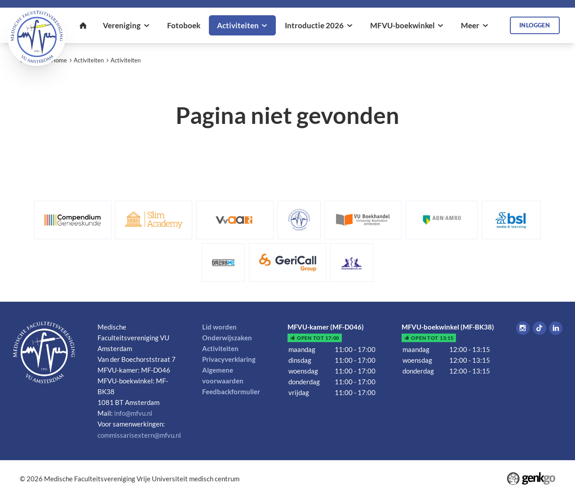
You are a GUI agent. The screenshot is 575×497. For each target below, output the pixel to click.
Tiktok (539, 328)
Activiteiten (89, 60)
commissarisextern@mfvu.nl (139, 435)
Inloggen (534, 25)
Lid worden (219, 327)
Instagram (523, 328)
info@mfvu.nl (133, 413)
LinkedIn (555, 328)
